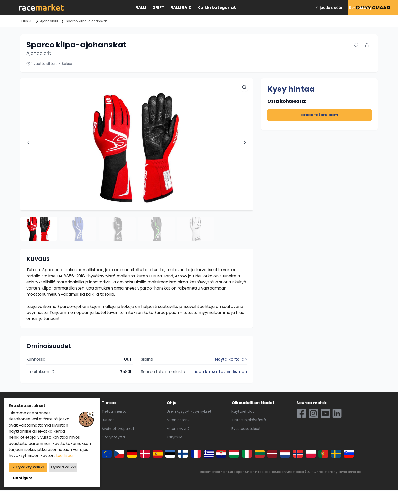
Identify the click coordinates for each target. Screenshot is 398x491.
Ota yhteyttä (113, 438)
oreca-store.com (319, 115)
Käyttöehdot (242, 412)
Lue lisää (64, 466)
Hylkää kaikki (58, 477)
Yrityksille (175, 438)
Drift (158, 7)
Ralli (140, 7)
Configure (83, 477)
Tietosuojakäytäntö (248, 420)
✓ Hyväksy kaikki (26, 477)
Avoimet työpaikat (118, 429)
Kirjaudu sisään (329, 7)
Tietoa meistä (114, 412)
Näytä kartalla (231, 360)
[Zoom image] (244, 87)
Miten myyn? (178, 429)
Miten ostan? (178, 420)
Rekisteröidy (360, 7)
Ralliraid (181, 7)
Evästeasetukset (246, 429)
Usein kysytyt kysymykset (189, 412)
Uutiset (108, 420)
